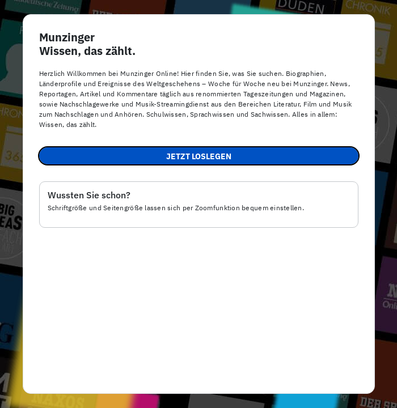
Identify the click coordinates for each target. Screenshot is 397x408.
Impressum (86, 387)
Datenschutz (210, 387)
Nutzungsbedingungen (289, 387)
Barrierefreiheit (147, 387)
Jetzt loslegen (198, 156)
